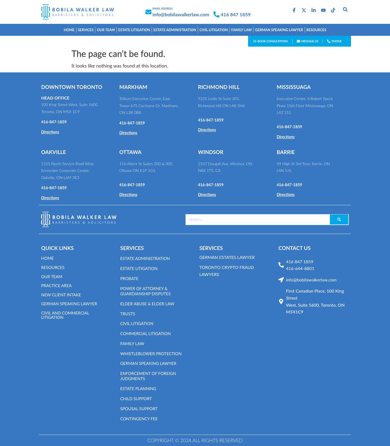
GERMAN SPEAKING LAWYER (279, 30)
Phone (337, 41)
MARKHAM (133, 87)
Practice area (57, 285)
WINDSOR (210, 152)
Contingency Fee (140, 418)
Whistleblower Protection (152, 353)
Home (69, 30)
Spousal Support (140, 408)
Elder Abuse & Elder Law (148, 303)
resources (53, 267)
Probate (129, 278)
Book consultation (273, 41)
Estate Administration (146, 258)
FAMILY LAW (241, 30)
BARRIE (286, 152)
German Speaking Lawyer (150, 363)
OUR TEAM (106, 30)
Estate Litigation (140, 268)
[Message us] (298, 41)
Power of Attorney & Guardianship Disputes (146, 291)
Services (85, 30)
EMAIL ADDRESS (162, 8)
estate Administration (175, 30)
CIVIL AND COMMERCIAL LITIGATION (66, 315)
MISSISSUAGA (294, 87)
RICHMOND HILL (219, 87)
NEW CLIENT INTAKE (62, 294)
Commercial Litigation (147, 333)
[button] (345, 9)
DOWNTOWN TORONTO (71, 87)
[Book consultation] (254, 41)
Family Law (132, 343)
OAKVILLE (53, 152)
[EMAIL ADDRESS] (148, 12)
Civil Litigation (213, 30)
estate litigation (134, 30)
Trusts (128, 313)
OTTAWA (130, 152)
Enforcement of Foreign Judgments (149, 376)
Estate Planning (139, 388)
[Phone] (328, 41)
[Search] (339, 219)
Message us (309, 41)
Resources (316, 30)
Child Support (137, 398)
